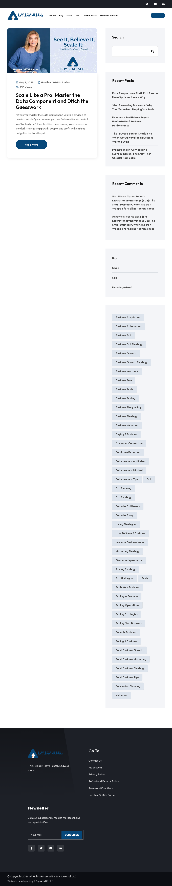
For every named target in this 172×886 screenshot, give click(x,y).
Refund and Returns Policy (104, 781)
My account (95, 767)
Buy (61, 15)
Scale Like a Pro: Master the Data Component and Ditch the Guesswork (52, 101)
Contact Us (95, 760)
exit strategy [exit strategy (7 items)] (123, 497)
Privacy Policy (97, 774)
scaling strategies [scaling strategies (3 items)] (127, 614)
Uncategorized (122, 287)
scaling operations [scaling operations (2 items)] (127, 605)
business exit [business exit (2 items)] (123, 335)
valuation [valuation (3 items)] (121, 695)
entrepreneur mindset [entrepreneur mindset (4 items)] (129, 470)
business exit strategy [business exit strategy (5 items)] (129, 344)
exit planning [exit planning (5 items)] (123, 488)
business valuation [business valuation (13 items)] (127, 425)
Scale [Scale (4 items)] (145, 578)
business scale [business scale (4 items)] (124, 389)
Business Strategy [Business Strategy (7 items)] (126, 416)
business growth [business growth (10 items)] (126, 353)
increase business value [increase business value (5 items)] (130, 542)
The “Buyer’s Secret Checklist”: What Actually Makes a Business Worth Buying (132, 137)
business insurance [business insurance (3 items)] (127, 371)
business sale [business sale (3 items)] (124, 380)
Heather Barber (109, 15)
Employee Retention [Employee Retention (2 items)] (128, 452)
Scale (69, 15)
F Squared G (41, 881)
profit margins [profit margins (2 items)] (124, 578)
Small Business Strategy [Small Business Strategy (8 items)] (130, 668)
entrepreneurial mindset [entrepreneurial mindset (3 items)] (131, 461)
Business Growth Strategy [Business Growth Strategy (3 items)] (131, 362)
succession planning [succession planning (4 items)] (128, 686)
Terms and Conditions (101, 788)
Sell (77, 15)
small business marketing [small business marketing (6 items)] (131, 659)
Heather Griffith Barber (102, 795)
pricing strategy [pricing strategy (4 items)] (125, 569)
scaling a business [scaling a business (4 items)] (127, 596)
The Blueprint (89, 15)
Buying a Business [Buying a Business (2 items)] (126, 434)
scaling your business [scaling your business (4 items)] (129, 623)
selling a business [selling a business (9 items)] (126, 641)
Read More (31, 144)
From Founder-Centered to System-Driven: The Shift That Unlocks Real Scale (132, 153)
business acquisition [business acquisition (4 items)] (128, 317)
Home (52, 15)
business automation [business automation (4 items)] (128, 326)
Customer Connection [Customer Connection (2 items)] (129, 443)
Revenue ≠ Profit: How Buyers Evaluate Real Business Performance (130, 121)
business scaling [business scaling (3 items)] (125, 398)
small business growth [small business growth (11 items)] (129, 650)
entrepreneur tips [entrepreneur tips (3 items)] (127, 479)
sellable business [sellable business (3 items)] (126, 632)
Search (118, 37)
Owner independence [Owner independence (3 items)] (129, 560)
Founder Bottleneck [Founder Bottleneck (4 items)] (128, 506)
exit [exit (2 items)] (149, 479)
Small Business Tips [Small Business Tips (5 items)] (127, 677)
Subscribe (72, 834)
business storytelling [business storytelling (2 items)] (128, 407)
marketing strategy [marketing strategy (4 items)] (127, 551)
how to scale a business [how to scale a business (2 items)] (130, 533)
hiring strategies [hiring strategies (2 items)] (126, 524)
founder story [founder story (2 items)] (125, 515)
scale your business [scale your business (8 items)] (127, 587)
